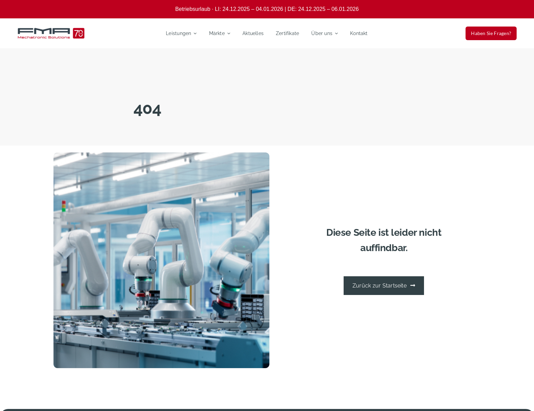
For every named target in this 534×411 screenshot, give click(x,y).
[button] (15, 396)
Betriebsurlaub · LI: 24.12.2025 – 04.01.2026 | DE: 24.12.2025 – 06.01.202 (265, 9)
